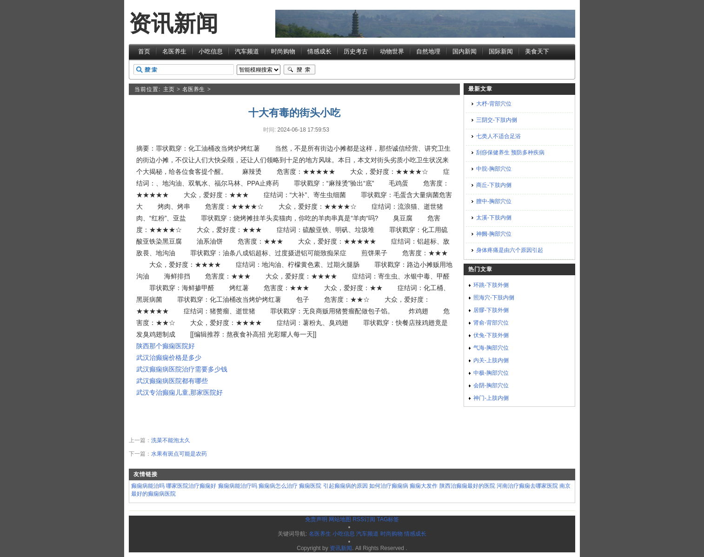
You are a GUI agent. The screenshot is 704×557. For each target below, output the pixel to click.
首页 (144, 51)
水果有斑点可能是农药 (179, 454)
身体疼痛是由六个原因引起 (509, 250)
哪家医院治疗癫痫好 (191, 486)
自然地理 (428, 51)
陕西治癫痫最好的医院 (467, 486)
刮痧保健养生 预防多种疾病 (510, 152)
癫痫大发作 (424, 486)
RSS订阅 (363, 519)
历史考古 (356, 51)
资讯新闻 (173, 23)
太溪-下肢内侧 (493, 217)
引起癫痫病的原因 (345, 486)
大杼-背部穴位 (493, 103)
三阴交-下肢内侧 (496, 120)
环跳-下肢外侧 (491, 285)
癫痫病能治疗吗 (237, 486)
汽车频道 (247, 51)
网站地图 (340, 519)
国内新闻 (464, 51)
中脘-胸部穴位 (493, 169)
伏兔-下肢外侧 (491, 335)
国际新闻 (501, 51)
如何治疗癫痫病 (388, 486)
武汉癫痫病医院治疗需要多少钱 (181, 369)
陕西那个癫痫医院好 (165, 346)
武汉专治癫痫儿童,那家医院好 (179, 392)
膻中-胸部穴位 (493, 201)
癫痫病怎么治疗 (278, 486)
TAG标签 (388, 519)
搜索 (299, 70)
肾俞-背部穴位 (491, 322)
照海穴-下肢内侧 (493, 297)
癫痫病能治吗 (148, 486)
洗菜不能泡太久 (170, 440)
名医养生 (174, 51)
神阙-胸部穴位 (493, 234)
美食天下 (537, 51)
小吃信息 (211, 51)
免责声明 (316, 519)
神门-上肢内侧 (491, 398)
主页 (168, 89)
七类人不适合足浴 (498, 136)
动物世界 (392, 51)
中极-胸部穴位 (491, 373)
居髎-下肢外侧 (491, 310)
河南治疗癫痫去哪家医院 (527, 486)
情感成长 (319, 51)
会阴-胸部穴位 (491, 385)
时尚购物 (283, 51)
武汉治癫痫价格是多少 (168, 357)
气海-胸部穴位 (491, 348)
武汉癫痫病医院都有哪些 (172, 381)
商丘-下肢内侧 (493, 185)
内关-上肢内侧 (491, 360)
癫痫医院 (310, 486)
